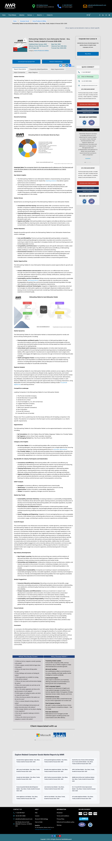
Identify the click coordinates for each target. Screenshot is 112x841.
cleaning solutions (51, 181)
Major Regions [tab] (33, 72)
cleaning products (32, 280)
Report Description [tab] (20, 69)
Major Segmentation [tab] (57, 69)
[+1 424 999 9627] (59, 6)
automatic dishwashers (60, 449)
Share (71, 65)
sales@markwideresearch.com (97, 5)
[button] (24, 40)
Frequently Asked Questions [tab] (38, 69)
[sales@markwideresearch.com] (85, 6)
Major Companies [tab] (19, 72)
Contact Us (50, 15)
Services (30, 15)
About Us (40, 15)
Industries (21, 15)
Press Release (12, 15)
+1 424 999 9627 (67, 5)
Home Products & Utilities (39, 21)
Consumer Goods (24, 21)
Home (3, 15)
